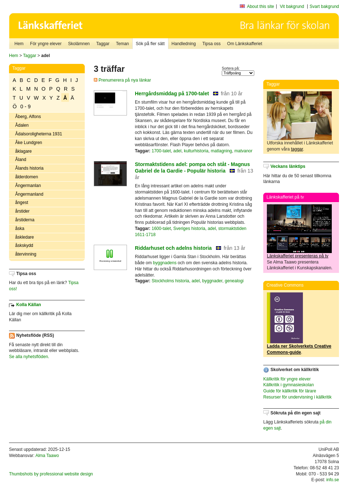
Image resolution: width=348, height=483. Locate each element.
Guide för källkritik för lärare (289, 390)
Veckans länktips (287, 166)
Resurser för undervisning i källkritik (297, 397)
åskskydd (24, 245)
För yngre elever (45, 43)
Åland (20, 159)
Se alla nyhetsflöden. (29, 356)
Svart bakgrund (324, 6)
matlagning (221, 150)
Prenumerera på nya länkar (122, 80)
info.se (332, 479)
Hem (18, 43)
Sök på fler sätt (150, 43)
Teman (122, 43)
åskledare (24, 237)
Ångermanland (29, 194)
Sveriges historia (189, 228)
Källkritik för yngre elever (286, 379)
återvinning (25, 254)
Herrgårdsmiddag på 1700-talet (172, 93)
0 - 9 (25, 106)
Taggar (103, 43)
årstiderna (24, 219)
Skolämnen (79, 43)
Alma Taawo (47, 455)
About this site (260, 6)
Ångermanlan (28, 185)
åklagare (23, 151)
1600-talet (161, 228)
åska (19, 228)
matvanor (243, 150)
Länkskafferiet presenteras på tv (298, 255)
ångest (21, 202)
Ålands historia (29, 168)
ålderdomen (26, 176)
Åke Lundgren (28, 142)
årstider (22, 211)
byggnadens (164, 262)
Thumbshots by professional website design (51, 474)
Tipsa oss (211, 43)
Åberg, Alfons (28, 116)
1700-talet (161, 150)
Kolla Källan (28, 304)
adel (177, 150)
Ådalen (21, 125)
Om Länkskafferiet (244, 43)
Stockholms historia (170, 280)
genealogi (234, 280)
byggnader (212, 280)
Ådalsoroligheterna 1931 (38, 133)
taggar (297, 149)
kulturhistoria (196, 150)
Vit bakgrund (292, 6)
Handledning (184, 43)
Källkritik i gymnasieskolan (288, 384)
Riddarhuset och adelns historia (173, 248)
